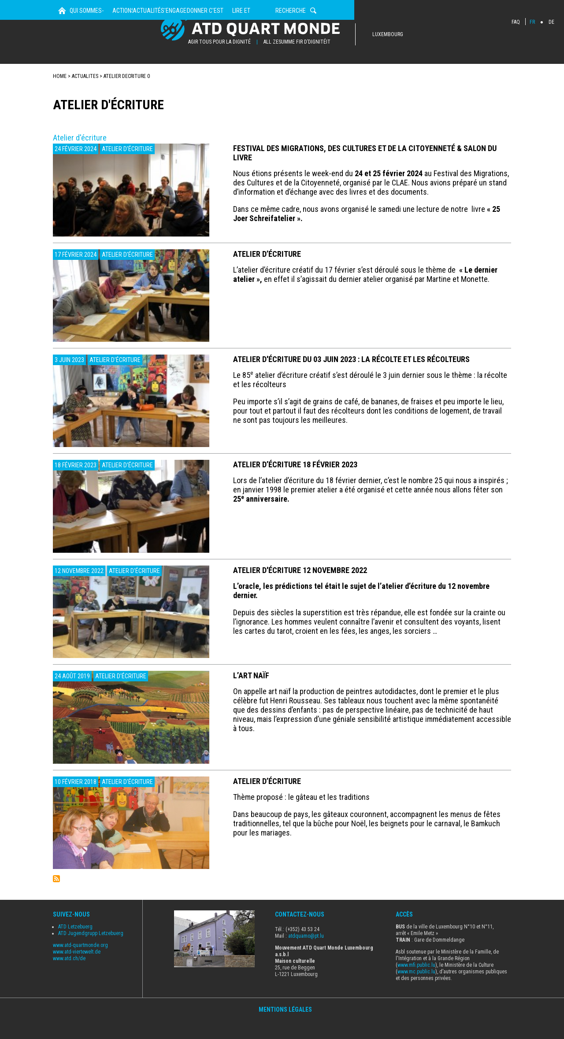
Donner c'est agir (340, 74)
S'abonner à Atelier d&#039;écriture (56, 898)
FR (532, 22)
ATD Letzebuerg (75, 946)
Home (62, 74)
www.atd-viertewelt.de (76, 972)
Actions (168, 74)
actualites (85, 96)
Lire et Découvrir (414, 74)
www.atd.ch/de (69, 978)
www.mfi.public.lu (416, 985)
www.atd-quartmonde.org (80, 965)
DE (551, 22)
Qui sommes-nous (108, 74)
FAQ (516, 22)
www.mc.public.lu (416, 991)
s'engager (275, 74)
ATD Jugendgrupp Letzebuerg (90, 953)
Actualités (220, 74)
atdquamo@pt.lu (306, 956)
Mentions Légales (285, 1028)
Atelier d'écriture (127, 168)
